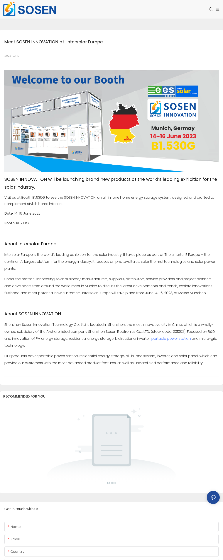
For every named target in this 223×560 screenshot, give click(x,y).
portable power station (171, 338)
